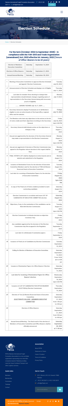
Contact (52, 4)
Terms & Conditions (40, 357)
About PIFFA (38, 348)
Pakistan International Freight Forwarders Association (19, 2)
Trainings (7, 384)
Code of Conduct (39, 354)
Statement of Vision (40, 351)
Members (7, 375)
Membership (8, 378)
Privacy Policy (38, 360)
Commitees (8, 381)
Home (7, 42)
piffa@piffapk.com (17, 4)
